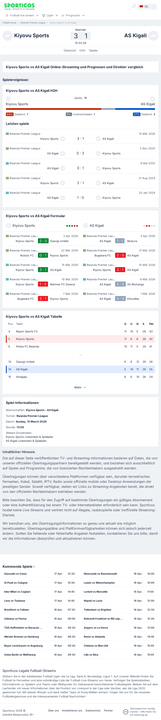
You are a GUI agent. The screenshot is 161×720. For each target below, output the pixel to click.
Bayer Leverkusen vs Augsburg (23, 645)
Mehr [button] (80, 387)
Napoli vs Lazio (93, 600)
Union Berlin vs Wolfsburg (20, 654)
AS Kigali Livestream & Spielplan (26, 440)
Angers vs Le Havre (96, 627)
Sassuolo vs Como (15, 573)
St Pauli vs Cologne (15, 582)
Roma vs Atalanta (94, 636)
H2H (82, 50)
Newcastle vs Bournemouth (100, 573)
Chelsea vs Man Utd (96, 645)
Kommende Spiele (19, 566)
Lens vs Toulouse (14, 600)
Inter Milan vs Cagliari (17, 591)
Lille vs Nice (91, 654)
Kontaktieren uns (72, 710)
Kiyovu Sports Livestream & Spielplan (29, 436)
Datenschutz (93, 710)
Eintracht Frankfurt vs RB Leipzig (104, 618)
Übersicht (70, 50)
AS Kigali (148, 104)
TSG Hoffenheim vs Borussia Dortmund (25, 627)
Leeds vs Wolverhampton (99, 582)
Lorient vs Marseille (96, 591)
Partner (108, 710)
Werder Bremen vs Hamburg (21, 636)
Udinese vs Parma (15, 618)
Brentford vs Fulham (16, 609)
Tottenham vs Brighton (97, 609)
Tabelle (93, 50)
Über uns (53, 710)
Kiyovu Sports (17, 104)
